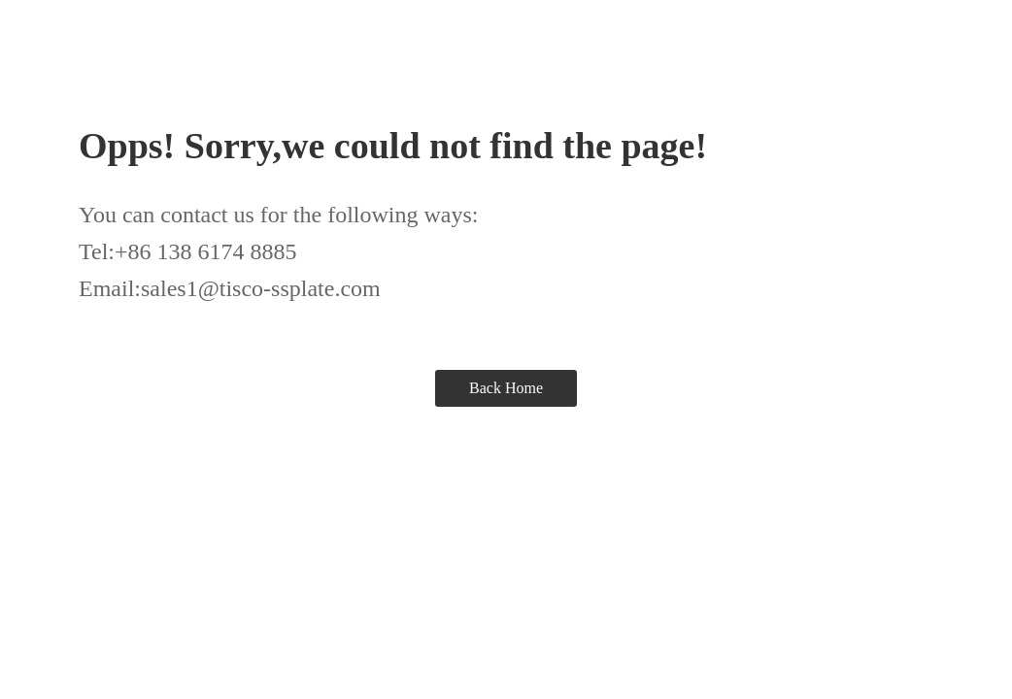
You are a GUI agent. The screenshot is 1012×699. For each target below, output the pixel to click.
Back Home (506, 388)
